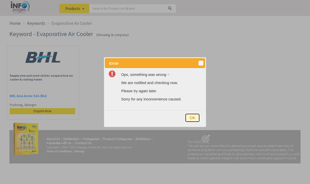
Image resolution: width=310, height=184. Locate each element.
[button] (201, 63)
